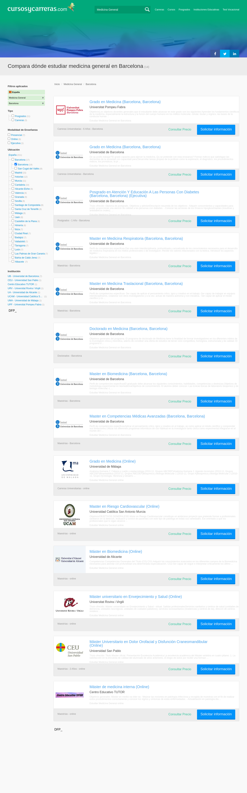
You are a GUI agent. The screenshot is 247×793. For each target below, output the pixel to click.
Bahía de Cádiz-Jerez (26, 257)
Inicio (57, 84)
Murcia (18, 180)
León (17, 249)
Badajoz (19, 237)
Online (14, 139)
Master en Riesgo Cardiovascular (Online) (124, 506)
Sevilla (18, 201)
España (13, 155)
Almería (19, 225)
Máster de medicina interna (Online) (119, 687)
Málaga (18, 213)
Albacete (20, 261)
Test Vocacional (231, 9)
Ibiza (17, 229)
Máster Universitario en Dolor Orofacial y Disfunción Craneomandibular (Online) (148, 643)
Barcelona (20, 159)
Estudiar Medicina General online (107, 480)
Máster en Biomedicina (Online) (116, 551)
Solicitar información (216, 129)
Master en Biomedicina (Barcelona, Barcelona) (128, 374)
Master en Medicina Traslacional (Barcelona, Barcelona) (136, 283)
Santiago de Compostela (27, 205)
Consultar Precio (179, 129)
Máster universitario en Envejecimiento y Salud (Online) (136, 596)
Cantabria (20, 185)
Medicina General (73, 84)
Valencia (19, 193)
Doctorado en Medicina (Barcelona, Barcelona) (128, 329)
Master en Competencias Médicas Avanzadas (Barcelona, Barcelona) (147, 416)
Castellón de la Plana (26, 221)
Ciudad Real (21, 233)
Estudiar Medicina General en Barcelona (110, 120)
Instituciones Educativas (206, 9)
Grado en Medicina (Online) (113, 461)
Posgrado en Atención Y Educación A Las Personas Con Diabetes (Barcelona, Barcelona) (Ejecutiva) (144, 194)
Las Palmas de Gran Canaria (30, 253)
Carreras (159, 9)
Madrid (18, 172)
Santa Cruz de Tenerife (27, 209)
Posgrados (184, 9)
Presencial (16, 135)
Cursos (171, 9)
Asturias (19, 176)
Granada (19, 197)
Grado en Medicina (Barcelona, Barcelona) (125, 102)
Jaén (17, 217)
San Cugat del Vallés (28, 168)
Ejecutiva (16, 143)
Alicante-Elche (22, 189)
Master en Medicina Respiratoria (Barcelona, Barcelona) (136, 238)
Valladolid (20, 241)
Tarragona (20, 245)
